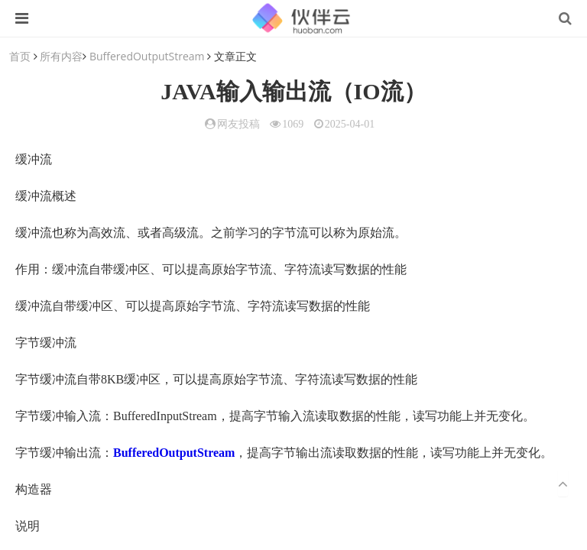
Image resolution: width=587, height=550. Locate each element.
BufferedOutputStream (147, 56)
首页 (20, 56)
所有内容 (61, 56)
